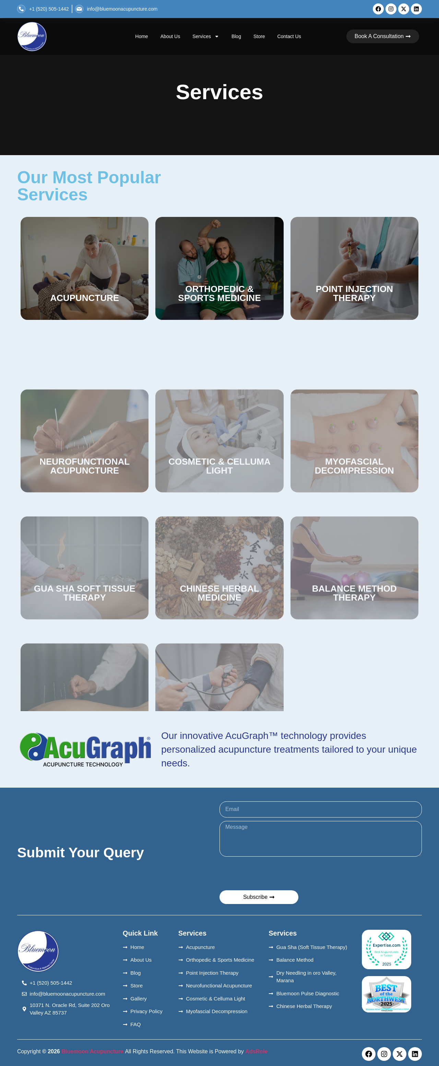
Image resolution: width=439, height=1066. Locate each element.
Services (205, 36)
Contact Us (289, 36)
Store (259, 36)
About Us (170, 36)
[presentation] (272, 873)
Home (141, 36)
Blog (236, 36)
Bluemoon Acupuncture (92, 1051)
